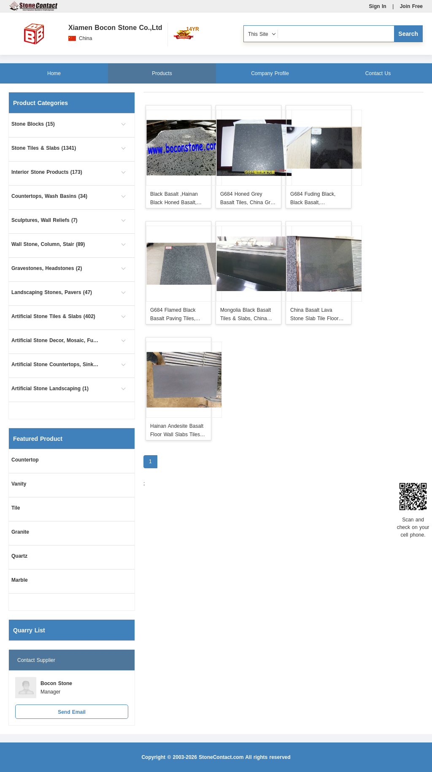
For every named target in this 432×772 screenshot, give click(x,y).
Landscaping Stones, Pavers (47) (51, 292)
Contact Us (378, 73)
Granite (20, 532)
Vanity (18, 484)
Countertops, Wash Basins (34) (49, 196)
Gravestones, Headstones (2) (46, 268)
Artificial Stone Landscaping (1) (50, 388)
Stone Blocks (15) (33, 124)
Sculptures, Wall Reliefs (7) (44, 220)
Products (162, 73)
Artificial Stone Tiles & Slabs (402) (53, 316)
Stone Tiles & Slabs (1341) (43, 148)
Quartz (19, 556)
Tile (15, 508)
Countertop (25, 460)
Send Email (72, 712)
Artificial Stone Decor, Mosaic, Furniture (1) (55, 340)
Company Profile (270, 73)
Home (54, 73)
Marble (19, 580)
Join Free (411, 6)
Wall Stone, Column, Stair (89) (48, 244)
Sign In (377, 6)
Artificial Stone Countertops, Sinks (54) (55, 364)
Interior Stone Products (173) (46, 172)
